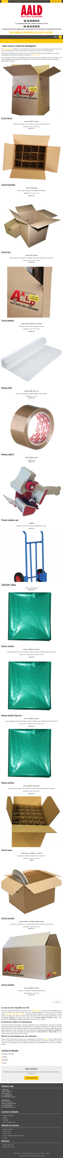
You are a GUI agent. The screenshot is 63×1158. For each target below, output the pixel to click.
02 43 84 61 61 (33, 20)
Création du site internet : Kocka (37, 1155)
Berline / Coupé (7, 1131)
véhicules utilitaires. (36, 55)
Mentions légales (17, 1153)
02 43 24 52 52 (33, 26)
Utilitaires (4, 1057)
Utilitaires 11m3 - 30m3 (9, 1147)
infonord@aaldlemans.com (8, 1107)
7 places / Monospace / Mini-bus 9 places (13, 1135)
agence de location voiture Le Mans (14, 1014)
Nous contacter (31, 1078)
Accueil (3, 41)
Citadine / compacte (8, 1129)
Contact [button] (5, 1)
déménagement (7, 49)
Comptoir (47, 1153)
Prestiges (5, 1138)
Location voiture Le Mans (9, 1122)
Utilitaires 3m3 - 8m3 (8, 1145)
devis (46, 1039)
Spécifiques (5, 1060)
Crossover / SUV (7, 1133)
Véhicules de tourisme (8, 1054)
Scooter (4, 1063)
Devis (42, 1153)
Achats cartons (10, 41)
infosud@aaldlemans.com (8, 1096)
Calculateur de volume (26, 1153)
